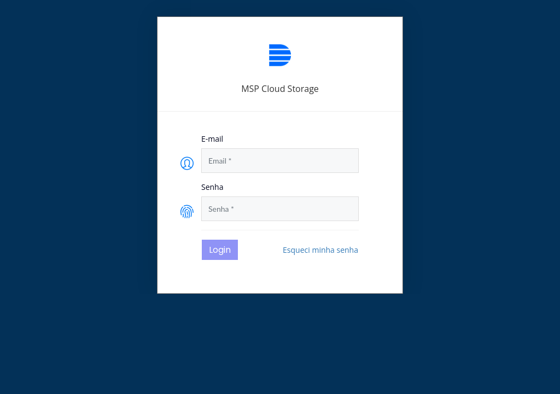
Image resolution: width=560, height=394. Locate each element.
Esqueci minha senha (320, 250)
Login (220, 250)
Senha (212, 187)
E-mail (212, 139)
